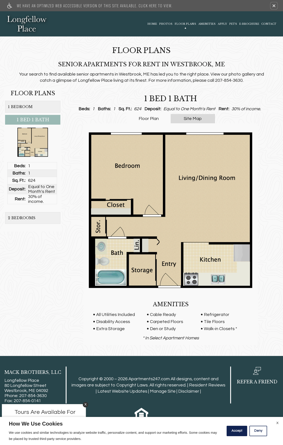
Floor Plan (149, 118)
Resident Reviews (207, 385)
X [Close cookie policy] (277, 423)
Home (152, 23)
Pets (233, 23)
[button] (273, 5)
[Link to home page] (27, 24)
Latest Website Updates (122, 391)
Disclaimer (188, 391)
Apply (222, 23)
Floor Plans (185, 23)
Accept (236, 430)
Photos (165, 23)
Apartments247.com (149, 379)
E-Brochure (249, 23)
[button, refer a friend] (257, 377)
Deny (258, 430)
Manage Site (163, 391)
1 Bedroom (20, 107)
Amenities (207, 23)
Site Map (193, 118)
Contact (268, 23)
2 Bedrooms (21, 218)
